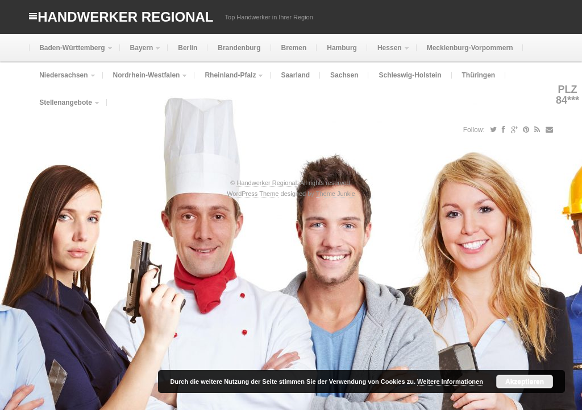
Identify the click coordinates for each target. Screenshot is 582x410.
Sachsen (344, 75)
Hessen (388, 53)
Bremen (294, 48)
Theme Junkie (335, 193)
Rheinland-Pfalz (229, 80)
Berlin (187, 48)
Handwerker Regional (125, 16)
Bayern (140, 53)
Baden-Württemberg (71, 53)
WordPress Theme (252, 193)
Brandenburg (239, 48)
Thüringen (479, 75)
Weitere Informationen (450, 381)
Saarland (295, 75)
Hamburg (342, 48)
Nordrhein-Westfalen (145, 80)
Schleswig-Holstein (410, 75)
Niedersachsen (62, 80)
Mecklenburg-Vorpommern (470, 48)
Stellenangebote (64, 107)
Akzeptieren (524, 382)
